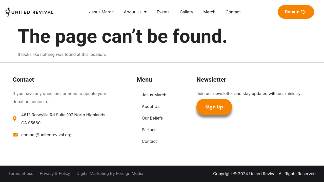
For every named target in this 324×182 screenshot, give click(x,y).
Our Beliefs (152, 118)
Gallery (186, 11)
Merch (209, 11)
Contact (233, 11)
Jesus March (101, 11)
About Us (135, 11)
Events (163, 11)
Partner (149, 129)
